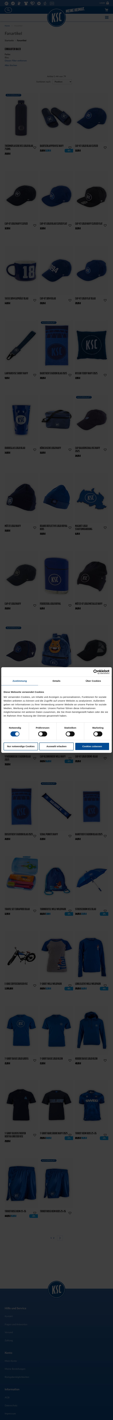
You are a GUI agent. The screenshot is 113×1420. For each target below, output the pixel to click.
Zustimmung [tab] (20, 681)
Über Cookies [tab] (93, 681)
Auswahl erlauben (56, 746)
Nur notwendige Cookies (21, 746)
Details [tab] (56, 681)
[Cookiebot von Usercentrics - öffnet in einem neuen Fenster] (95, 672)
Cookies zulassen (92, 746)
